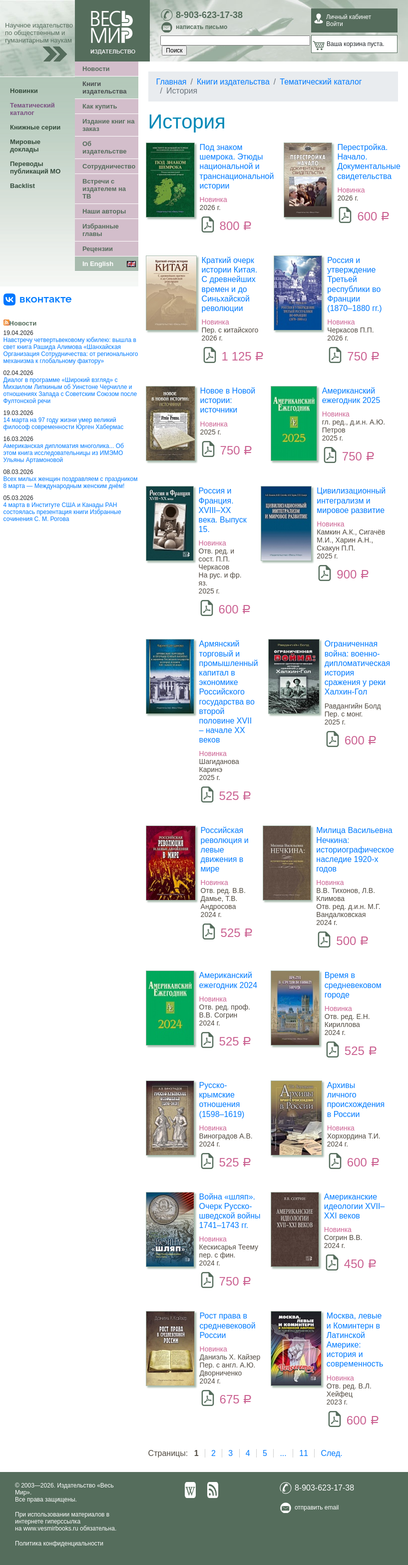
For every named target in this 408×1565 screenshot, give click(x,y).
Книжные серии (35, 127)
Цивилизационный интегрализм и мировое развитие (351, 500)
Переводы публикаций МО (35, 167)
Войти (334, 24)
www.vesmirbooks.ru (50, 1528)
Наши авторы (104, 211)
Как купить (99, 106)
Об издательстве (104, 147)
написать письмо (201, 27)
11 (303, 1453)
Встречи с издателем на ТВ (104, 189)
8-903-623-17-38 (209, 15)
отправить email (317, 1507)
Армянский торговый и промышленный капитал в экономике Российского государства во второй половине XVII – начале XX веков (228, 692)
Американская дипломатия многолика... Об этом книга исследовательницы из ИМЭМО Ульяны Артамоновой (63, 453)
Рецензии (97, 248)
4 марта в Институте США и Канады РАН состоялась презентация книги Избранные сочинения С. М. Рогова (62, 512)
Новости (96, 68)
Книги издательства (104, 87)
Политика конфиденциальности (59, 1543)
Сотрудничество (108, 166)
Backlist (22, 186)
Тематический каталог (32, 109)
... (283, 1453)
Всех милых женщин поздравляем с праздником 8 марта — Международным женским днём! (70, 483)
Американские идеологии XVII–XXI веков (354, 1206)
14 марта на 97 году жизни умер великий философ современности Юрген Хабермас (63, 423)
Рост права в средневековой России (228, 1325)
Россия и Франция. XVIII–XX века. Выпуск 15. (223, 510)
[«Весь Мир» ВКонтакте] (37, 299)
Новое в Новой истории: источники (228, 400)
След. (331, 1453)
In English (97, 264)
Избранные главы (100, 230)
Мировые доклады (25, 145)
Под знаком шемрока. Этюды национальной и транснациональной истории (237, 166)
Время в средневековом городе (353, 984)
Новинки (24, 90)
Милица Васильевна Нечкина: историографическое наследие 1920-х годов (355, 849)
